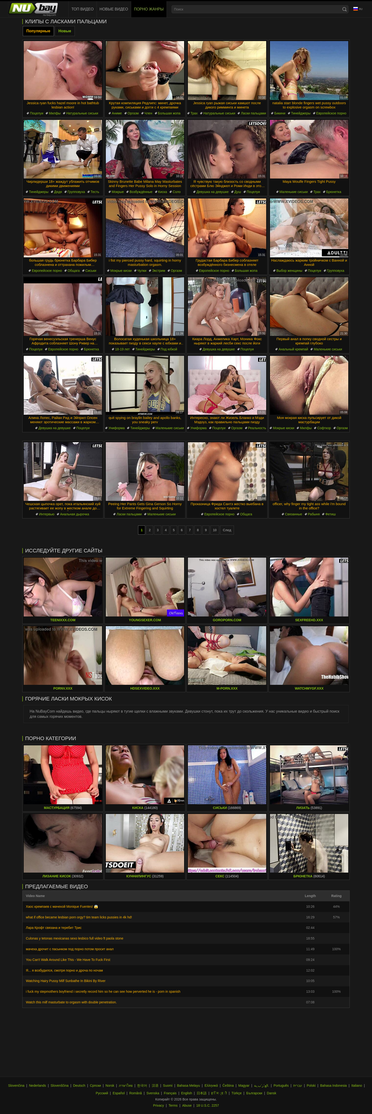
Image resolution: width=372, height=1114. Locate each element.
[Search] (344, 9)
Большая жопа (169, 113)
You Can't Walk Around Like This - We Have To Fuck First (68, 960)
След (227, 530)
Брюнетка (333, 192)
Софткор (324, 428)
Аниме (117, 113)
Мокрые (118, 192)
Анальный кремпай (293, 349)
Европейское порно (331, 113)
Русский (102, 1093)
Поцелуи (36, 113)
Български (254, 1093)
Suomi (167, 1085)
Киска (162, 192)
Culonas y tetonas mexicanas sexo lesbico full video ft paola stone (74, 938)
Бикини (279, 113)
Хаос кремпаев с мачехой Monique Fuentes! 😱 (62, 906)
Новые (64, 31)
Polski (311, 1085)
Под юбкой (169, 349)
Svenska (152, 1093)
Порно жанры (149, 9)
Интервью (46, 514)
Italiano (356, 1085)
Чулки (141, 271)
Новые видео (114, 9)
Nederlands (37, 1085)
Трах (194, 113)
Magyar (244, 1085)
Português (281, 1085)
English (186, 1093)
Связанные (293, 514)
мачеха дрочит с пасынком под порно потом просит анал (70, 949)
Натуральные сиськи (82, 113)
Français (170, 1093)
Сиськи (90, 271)
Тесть (95, 192)
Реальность (257, 428)
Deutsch (79, 1085)
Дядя (58, 192)
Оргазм (133, 113)
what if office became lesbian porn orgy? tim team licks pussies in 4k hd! (79, 917)
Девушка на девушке (212, 192)
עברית (297, 1085)
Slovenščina (60, 1085)
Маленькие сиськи (293, 192)
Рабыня (314, 514)
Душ (237, 192)
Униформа (116, 428)
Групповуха (76, 192)
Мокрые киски (121, 271)
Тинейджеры (301, 113)
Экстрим (158, 271)
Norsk (110, 1085)
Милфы (54, 113)
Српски (95, 1085)
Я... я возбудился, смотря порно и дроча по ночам (64, 970)
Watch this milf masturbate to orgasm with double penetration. (71, 1002)
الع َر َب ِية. (261, 1085)
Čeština (228, 1085)
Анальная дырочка (74, 514)
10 (215, 530)
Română (135, 1093)
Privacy (158, 1105)
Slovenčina (16, 1085)
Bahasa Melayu (188, 1085)
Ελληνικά (211, 1085)
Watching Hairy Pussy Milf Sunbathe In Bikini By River (66, 981)
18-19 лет (122, 349)
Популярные (38, 31)
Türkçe (237, 1093)
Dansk (271, 1093)
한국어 (142, 1085)
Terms (172, 1105)
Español (119, 1093)
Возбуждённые (141, 192)
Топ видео (82, 9)
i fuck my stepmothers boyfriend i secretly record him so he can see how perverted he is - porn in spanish (103, 991)
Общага (74, 271)
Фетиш (330, 514)
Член (148, 113)
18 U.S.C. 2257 (207, 1105)
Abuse (187, 1105)
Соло (177, 192)
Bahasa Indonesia (333, 1085)
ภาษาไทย (126, 1085)
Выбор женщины (289, 271)
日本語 (202, 1093)
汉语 (155, 1085)
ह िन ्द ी (219, 1093)
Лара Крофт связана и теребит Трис (54, 928)
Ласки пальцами (253, 113)
